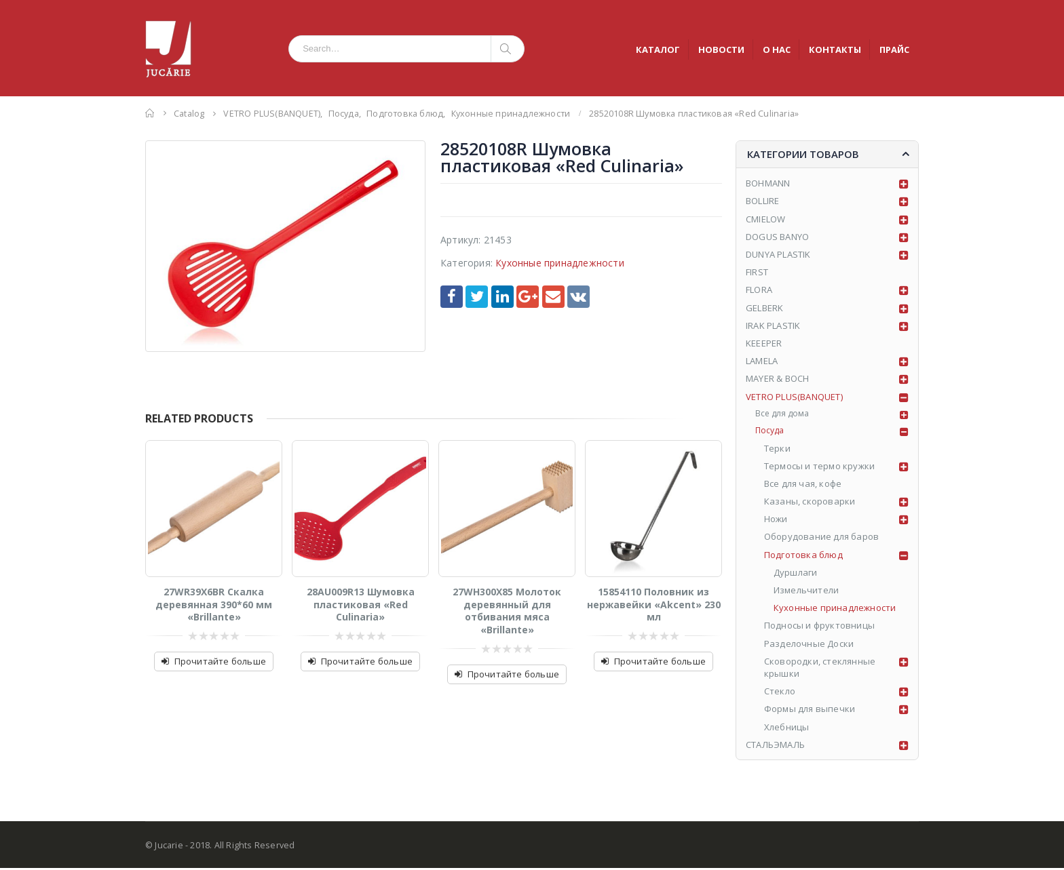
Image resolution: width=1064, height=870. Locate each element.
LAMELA (762, 361)
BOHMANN (768, 183)
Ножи (776, 521)
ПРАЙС (894, 49)
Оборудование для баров (822, 538)
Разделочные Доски (809, 645)
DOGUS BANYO (777, 237)
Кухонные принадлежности (559, 262)
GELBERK (764, 308)
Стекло (780, 693)
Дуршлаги (796, 574)
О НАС (777, 49)
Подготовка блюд (804, 556)
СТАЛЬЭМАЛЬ (775, 746)
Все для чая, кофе (803, 485)
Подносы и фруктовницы (820, 627)
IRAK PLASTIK (773, 325)
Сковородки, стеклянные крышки (820, 668)
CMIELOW (765, 219)
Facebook (451, 296)
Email (553, 296)
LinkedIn (502, 296)
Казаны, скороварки (810, 503)
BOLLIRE (762, 201)
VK (578, 296)
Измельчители (806, 592)
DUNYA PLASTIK (778, 254)
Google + (527, 296)
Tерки (778, 449)
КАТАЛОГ (658, 49)
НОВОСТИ (721, 49)
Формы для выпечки (810, 711)
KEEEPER (764, 343)
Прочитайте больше (220, 661)
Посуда (771, 432)
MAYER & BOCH (777, 378)
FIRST (757, 272)
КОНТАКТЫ (835, 49)
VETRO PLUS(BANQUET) (794, 397)
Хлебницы (787, 728)
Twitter (477, 296)
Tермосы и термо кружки (820, 467)
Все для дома (784, 414)
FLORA (759, 289)
